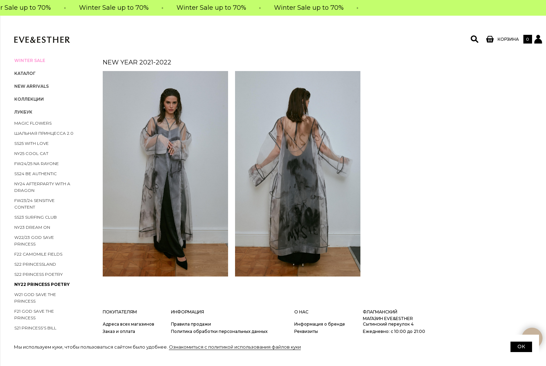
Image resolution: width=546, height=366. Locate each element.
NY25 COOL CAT (31, 153)
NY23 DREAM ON (32, 227)
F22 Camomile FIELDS (38, 254)
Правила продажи (191, 324)
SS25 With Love (31, 143)
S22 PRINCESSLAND (35, 264)
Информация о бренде (319, 324)
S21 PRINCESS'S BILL (35, 327)
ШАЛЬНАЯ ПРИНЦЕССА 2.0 (43, 133)
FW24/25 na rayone (36, 163)
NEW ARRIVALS (31, 86)
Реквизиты (306, 331)
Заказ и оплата (119, 331)
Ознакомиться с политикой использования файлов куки (235, 347)
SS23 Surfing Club (35, 217)
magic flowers (33, 123)
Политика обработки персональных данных (219, 331)
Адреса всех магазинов (128, 324)
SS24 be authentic (35, 173)
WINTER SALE (29, 60)
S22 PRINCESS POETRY (38, 274)
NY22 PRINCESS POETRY (42, 284)
